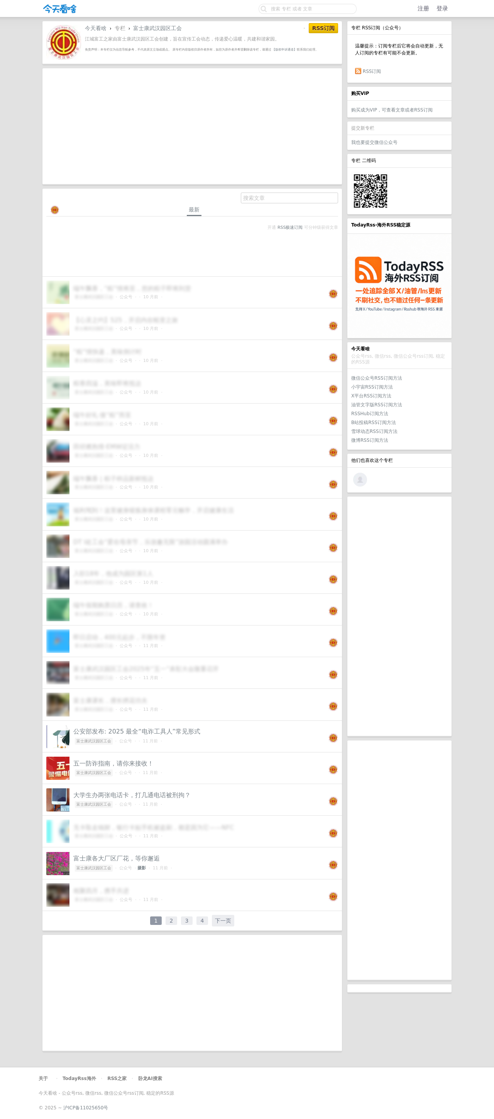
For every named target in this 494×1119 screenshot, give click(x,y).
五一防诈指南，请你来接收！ (113, 763)
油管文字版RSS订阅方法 (376, 404)
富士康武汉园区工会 (157, 28)
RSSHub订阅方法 (369, 413)
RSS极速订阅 (290, 227)
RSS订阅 (372, 71)
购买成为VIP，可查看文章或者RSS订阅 (392, 110)
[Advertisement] (399, 616)
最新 (194, 209)
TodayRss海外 (79, 1078)
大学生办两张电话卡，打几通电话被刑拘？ (132, 795)
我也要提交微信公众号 (374, 142)
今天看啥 (96, 28)
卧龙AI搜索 (150, 1078)
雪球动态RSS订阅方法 (374, 431)
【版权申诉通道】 (284, 49)
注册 (423, 8)
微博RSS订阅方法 (369, 440)
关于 (43, 1078)
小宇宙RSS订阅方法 (372, 387)
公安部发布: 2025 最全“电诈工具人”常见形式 (136, 731)
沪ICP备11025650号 (85, 1108)
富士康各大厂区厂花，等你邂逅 (116, 858)
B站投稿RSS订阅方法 (373, 422)
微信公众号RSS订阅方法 (376, 378)
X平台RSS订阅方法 (371, 396)
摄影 (141, 868)
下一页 (223, 921)
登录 (442, 8)
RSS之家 (117, 1078)
